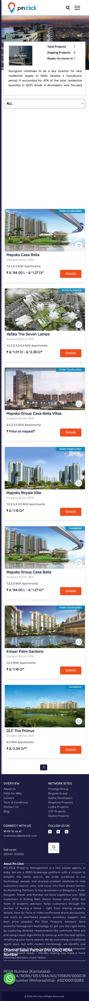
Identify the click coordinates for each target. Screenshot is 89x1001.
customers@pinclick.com (20, 835)
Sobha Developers (60, 798)
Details (71, 274)
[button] (77, 7)
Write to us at (13, 831)
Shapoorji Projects (60, 802)
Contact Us (11, 807)
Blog (6, 811)
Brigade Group (57, 793)
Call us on (10, 849)
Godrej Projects (58, 816)
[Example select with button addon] (44, 103)
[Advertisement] (44, 161)
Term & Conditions (16, 802)
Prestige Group (58, 789)
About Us (10, 789)
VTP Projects (57, 811)
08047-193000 (14, 854)
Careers (9, 798)
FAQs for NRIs (13, 793)
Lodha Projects (58, 807)
